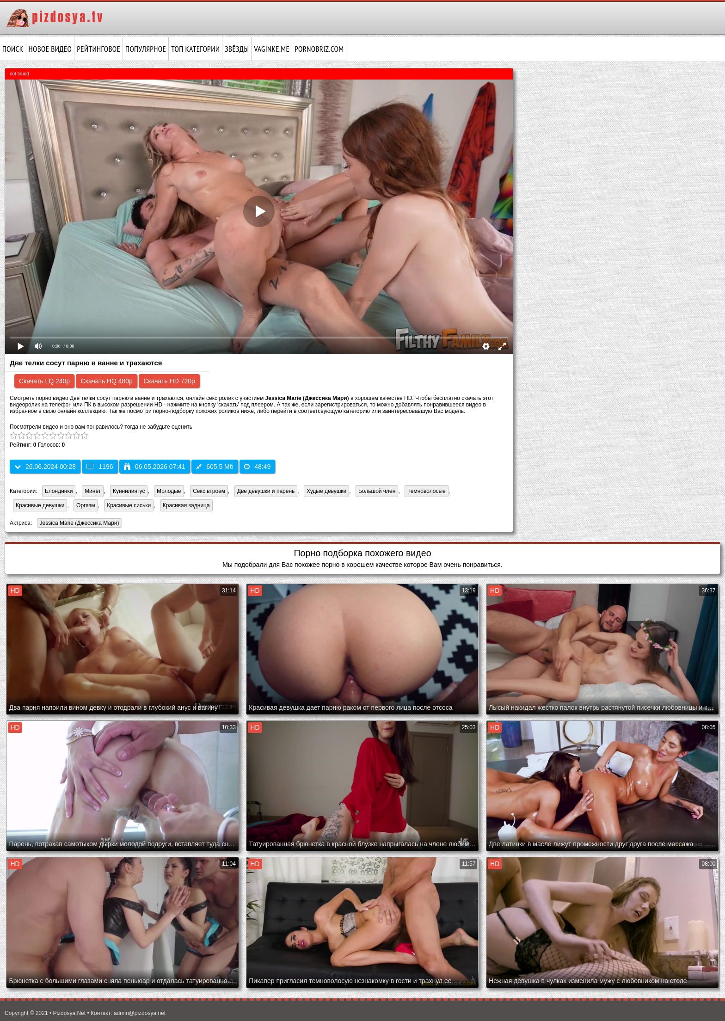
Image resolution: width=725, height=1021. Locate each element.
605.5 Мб (214, 466)
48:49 (257, 466)
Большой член (376, 491)
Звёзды (237, 49)
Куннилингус (129, 491)
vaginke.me (271, 49)
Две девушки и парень (266, 491)
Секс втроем (209, 491)
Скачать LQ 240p (44, 381)
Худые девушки (326, 491)
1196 (99, 466)
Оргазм (85, 505)
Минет (93, 491)
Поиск (13, 49)
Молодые (169, 491)
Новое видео (50, 49)
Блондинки (59, 491)
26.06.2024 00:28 (45, 466)
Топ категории (195, 49)
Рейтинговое (98, 49)
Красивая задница (186, 505)
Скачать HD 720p (169, 381)
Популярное (145, 49)
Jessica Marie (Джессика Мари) (78, 524)
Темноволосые (426, 491)
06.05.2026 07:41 (154, 466)
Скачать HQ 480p (106, 381)
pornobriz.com (319, 49)
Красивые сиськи (129, 505)
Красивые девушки (40, 505)
